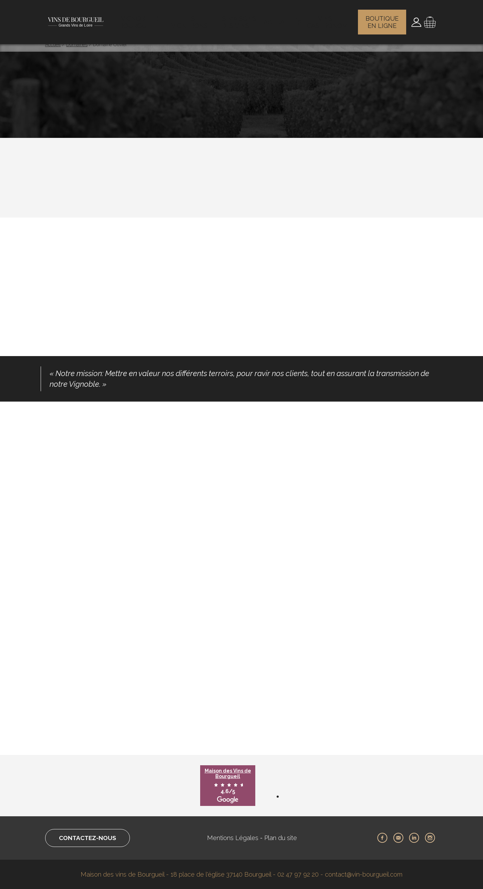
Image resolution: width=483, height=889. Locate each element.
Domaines (77, 44)
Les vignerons (191, 18)
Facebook (382, 838)
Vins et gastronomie (330, 18)
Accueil (53, 44)
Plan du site (282, 837)
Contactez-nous (89, 837)
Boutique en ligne (383, 18)
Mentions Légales (234, 837)
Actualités (283, 19)
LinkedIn (414, 838)
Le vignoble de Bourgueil (138, 18)
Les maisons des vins (237, 18)
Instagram (430, 838)
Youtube (398, 838)
